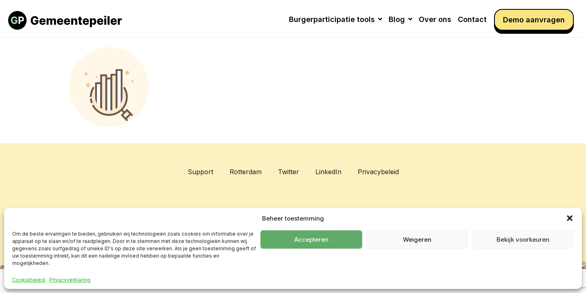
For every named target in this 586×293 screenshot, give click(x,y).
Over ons (435, 19)
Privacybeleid (378, 172)
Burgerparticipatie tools (335, 19)
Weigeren (417, 239)
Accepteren (311, 239)
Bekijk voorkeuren (522, 239)
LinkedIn (328, 172)
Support (200, 172)
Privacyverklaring (69, 280)
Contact (472, 19)
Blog (400, 19)
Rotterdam (246, 172)
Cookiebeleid (28, 280)
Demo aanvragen (534, 19)
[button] (570, 218)
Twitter (288, 172)
